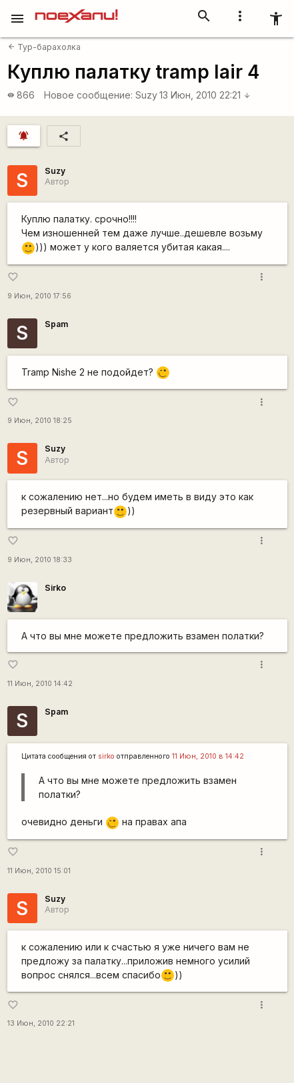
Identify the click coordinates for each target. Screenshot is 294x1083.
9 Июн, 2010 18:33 (39, 559)
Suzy (146, 95)
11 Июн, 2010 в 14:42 (208, 756)
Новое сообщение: (88, 95)
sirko (106, 756)
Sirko (55, 588)
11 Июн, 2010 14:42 (40, 683)
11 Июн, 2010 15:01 (39, 871)
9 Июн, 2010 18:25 (39, 420)
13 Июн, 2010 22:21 (205, 95)
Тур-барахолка (44, 47)
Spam (56, 324)
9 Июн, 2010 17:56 (39, 296)
